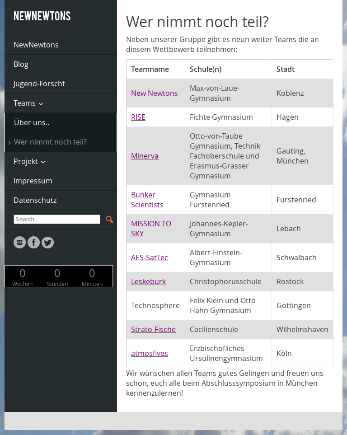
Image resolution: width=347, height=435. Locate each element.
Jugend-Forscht (39, 84)
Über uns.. (31, 122)
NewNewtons (36, 45)
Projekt (26, 161)
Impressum (33, 181)
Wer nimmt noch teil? (50, 142)
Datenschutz (35, 200)
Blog (21, 64)
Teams (25, 103)
